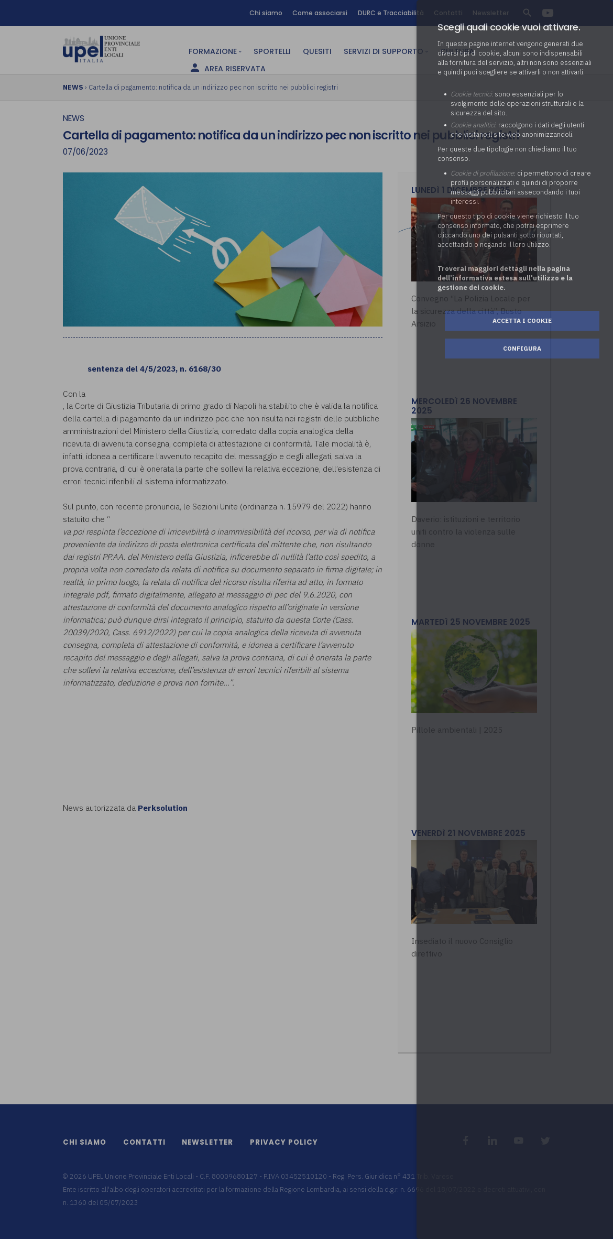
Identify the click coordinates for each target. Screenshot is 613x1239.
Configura (522, 348)
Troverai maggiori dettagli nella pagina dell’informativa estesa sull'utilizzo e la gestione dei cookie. (505, 278)
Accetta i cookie (522, 320)
